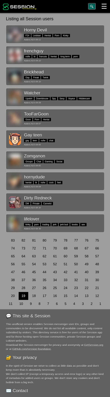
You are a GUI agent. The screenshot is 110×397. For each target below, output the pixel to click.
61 (55, 256)
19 (23, 296)
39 (97, 272)
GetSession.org (93, 345)
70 (55, 248)
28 (23, 288)
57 (97, 256)
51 (65, 264)
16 (55, 296)
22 (86, 288)
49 (86, 264)
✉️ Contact (17, 390)
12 (97, 296)
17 (44, 296)
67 (86, 248)
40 (86, 272)
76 (86, 240)
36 (34, 280)
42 (65, 272)
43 (55, 272)
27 (34, 288)
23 (76, 288)
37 (23, 280)
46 (23, 272)
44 (44, 272)
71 (44, 248)
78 (65, 240)
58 (86, 256)
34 (55, 280)
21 (97, 288)
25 (55, 288)
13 (86, 296)
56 (13, 264)
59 (76, 256)
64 (23, 256)
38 (13, 280)
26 (44, 288)
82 (23, 240)
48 (97, 264)
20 (13, 296)
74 (13, 248)
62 (44, 256)
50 (76, 264)
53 (44, 264)
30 (97, 280)
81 (34, 240)
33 (65, 280)
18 (34, 296)
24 (65, 288)
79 (55, 240)
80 (44, 240)
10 (21, 304)
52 (55, 264)
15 (65, 296)
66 (97, 248)
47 (13, 272)
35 (44, 280)
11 (11, 304)
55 (23, 264)
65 (13, 256)
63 (34, 256)
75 (97, 240)
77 (76, 240)
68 (76, 248)
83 (13, 240)
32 (76, 280)
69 (65, 248)
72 (34, 248)
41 (76, 272)
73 (23, 248)
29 (13, 288)
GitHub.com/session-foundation (31, 349)
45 (34, 272)
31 (86, 280)
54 (34, 264)
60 (65, 256)
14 (76, 296)
